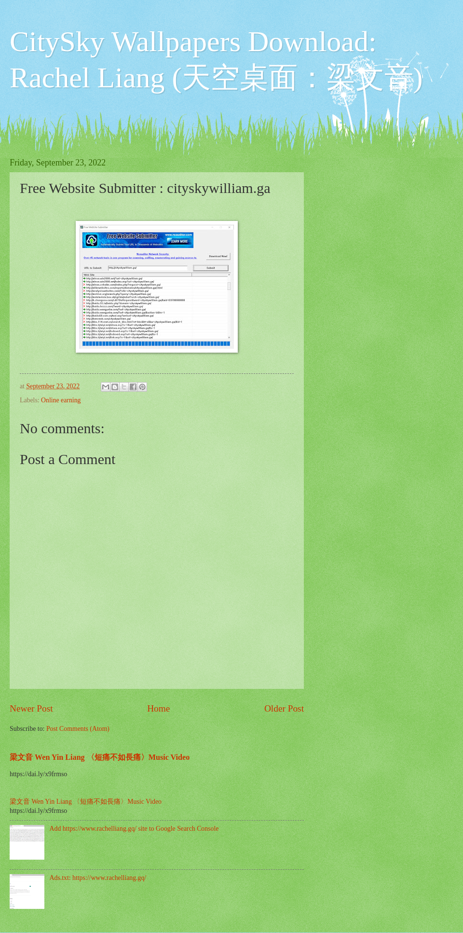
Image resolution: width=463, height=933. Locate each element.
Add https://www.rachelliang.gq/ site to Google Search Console (134, 828)
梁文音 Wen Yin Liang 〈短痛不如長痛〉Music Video (100, 757)
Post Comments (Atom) (77, 728)
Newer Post (31, 708)
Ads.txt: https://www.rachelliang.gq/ (98, 877)
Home (158, 708)
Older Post (284, 708)
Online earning (61, 400)
